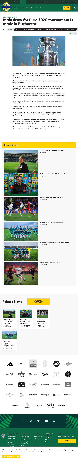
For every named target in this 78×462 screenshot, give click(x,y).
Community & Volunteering (24, 442)
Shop (29, 2)
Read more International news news (38, 301)
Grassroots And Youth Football (25, 437)
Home (3, 29)
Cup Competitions (37, 439)
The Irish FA (15, 2)
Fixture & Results (38, 436)
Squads (10, 440)
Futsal (22, 445)
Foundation (41, 8)
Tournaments (11, 438)
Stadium (36, 2)
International (18, 8)
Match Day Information (11, 443)
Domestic (30, 8)
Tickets (67, 440)
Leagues (36, 442)
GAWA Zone (11, 446)
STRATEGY (44, 2)
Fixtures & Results (12, 436)
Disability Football (25, 440)
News (23, 2)
